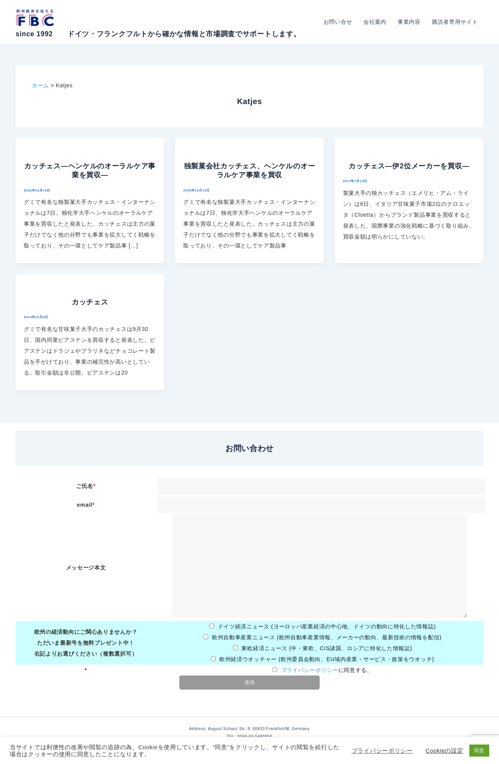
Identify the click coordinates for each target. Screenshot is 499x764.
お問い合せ (339, 22)
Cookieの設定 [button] (445, 751)
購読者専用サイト (455, 22)
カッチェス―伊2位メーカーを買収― (409, 166)
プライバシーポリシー (309, 670)
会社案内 (376, 22)
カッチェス (90, 302)
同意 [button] (479, 750)
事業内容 (409, 22)
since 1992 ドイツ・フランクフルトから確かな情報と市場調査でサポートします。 (158, 34)
